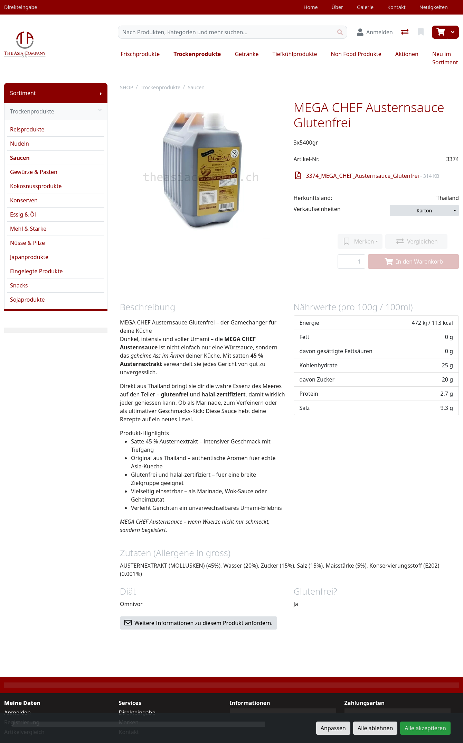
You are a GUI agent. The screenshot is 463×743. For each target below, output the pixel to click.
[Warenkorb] (440, 32)
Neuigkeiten (433, 7)
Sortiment (23, 93)
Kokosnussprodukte (36, 186)
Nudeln (19, 143)
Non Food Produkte (356, 54)
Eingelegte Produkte (36, 271)
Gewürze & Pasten (33, 172)
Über (337, 7)
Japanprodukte (29, 257)
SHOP (126, 87)
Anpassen (333, 728)
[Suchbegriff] (225, 32)
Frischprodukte (140, 54)
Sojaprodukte (27, 299)
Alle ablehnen (375, 728)
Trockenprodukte (197, 54)
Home (311, 7)
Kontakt (396, 7)
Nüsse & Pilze (27, 243)
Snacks (19, 285)
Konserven (24, 200)
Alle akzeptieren (425, 728)
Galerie (365, 7)
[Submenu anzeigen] (101, 93)
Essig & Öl (23, 214)
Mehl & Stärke (28, 228)
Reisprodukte (27, 129)
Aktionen (406, 54)
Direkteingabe (137, 712)
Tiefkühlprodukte (295, 54)
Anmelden (17, 712)
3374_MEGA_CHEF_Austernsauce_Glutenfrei (367, 176)
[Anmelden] (375, 32)
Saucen (20, 158)
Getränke (246, 54)
